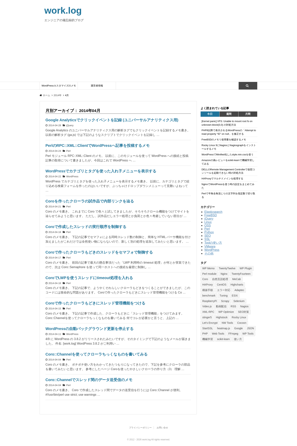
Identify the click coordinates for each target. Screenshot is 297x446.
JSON (250, 328)
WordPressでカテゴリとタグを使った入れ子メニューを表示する (100, 171)
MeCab (236, 279)
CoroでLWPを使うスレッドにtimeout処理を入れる (89, 278)
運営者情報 (97, 85)
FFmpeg (233, 333)
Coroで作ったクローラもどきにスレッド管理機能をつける (95, 303)
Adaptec (239, 290)
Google (238, 328)
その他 (208, 253)
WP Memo (208, 268)
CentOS (221, 284)
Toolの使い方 (213, 242)
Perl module (209, 273)
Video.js (207, 306)
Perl (68, 150)
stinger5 (207, 317)
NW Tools (227, 322)
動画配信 (221, 306)
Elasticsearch (213, 211)
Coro (205, 279)
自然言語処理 (220, 279)
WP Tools (248, 333)
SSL (207, 239)
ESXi (235, 295)
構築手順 (207, 290)
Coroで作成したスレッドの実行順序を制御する (85, 227)
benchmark (208, 295)
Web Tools (218, 333)
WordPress (72, 176)
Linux (208, 222)
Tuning (223, 295)
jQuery (69, 125)
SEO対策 (243, 311)
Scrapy (225, 301)
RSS (233, 306)
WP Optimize (226, 311)
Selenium (239, 301)
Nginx (224, 273)
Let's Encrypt (210, 322)
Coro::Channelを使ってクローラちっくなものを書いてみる (96, 354)
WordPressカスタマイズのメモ (58, 85)
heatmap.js (223, 328)
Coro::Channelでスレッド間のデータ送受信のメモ (88, 380)
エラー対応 (223, 290)
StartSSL (207, 328)
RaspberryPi (209, 301)
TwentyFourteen (241, 273)
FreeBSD (210, 215)
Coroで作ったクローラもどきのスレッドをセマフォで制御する (99, 252)
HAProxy (207, 284)
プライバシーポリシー (140, 427)
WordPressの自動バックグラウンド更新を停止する (89, 329)
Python (209, 232)
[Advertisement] (148, 53)
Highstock (221, 317)
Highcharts (237, 284)
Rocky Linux (239, 317)
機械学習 (207, 339)
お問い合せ (162, 427)
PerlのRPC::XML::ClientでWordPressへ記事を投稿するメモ (97, 145)
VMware (210, 246)
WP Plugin (246, 268)
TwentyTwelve (227, 268)
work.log (63, 10)
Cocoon (241, 322)
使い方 (238, 339)
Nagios (244, 306)
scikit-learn (223, 339)
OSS (207, 225)
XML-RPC (208, 311)
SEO (207, 235)
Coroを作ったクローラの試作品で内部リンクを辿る (89, 201)
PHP (205, 333)
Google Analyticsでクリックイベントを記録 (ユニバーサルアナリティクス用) (111, 120)
